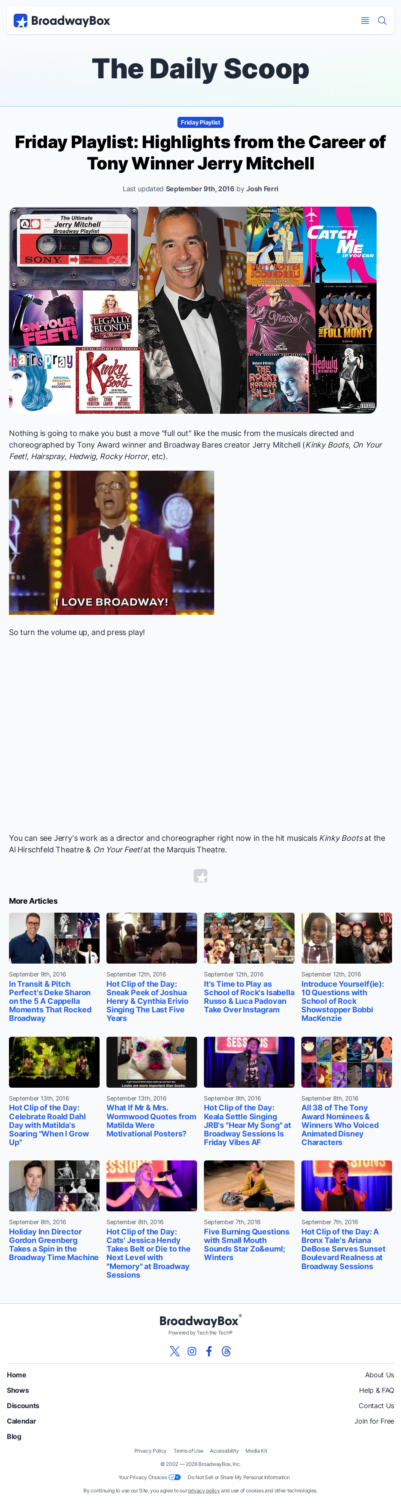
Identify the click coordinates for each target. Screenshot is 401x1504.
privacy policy (204, 1490)
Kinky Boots (326, 444)
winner (134, 444)
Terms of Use (188, 1451)
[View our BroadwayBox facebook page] (209, 1351)
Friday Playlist (200, 122)
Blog (14, 1436)
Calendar (21, 1421)
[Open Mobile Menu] (365, 20)
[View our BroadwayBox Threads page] (226, 1351)
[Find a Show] (382, 20)
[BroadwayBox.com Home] (62, 20)
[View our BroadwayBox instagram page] (192, 1351)
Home (17, 1375)
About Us (379, 1375)
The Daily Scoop (200, 68)
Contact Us (376, 1405)
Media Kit (256, 1451)
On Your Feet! (117, 849)
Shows (18, 1390)
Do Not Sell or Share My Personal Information (238, 1477)
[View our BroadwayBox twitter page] (175, 1351)
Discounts (23, 1405)
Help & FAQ (376, 1390)
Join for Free (374, 1421)
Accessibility (224, 1451)
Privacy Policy (150, 1451)
